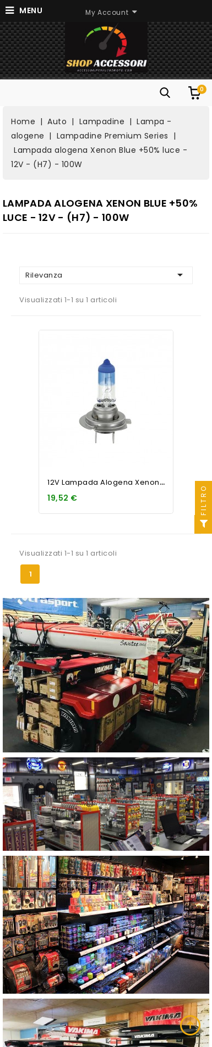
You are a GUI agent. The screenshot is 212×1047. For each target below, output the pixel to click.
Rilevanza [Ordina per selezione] (106, 274)
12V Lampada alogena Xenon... (106, 482)
